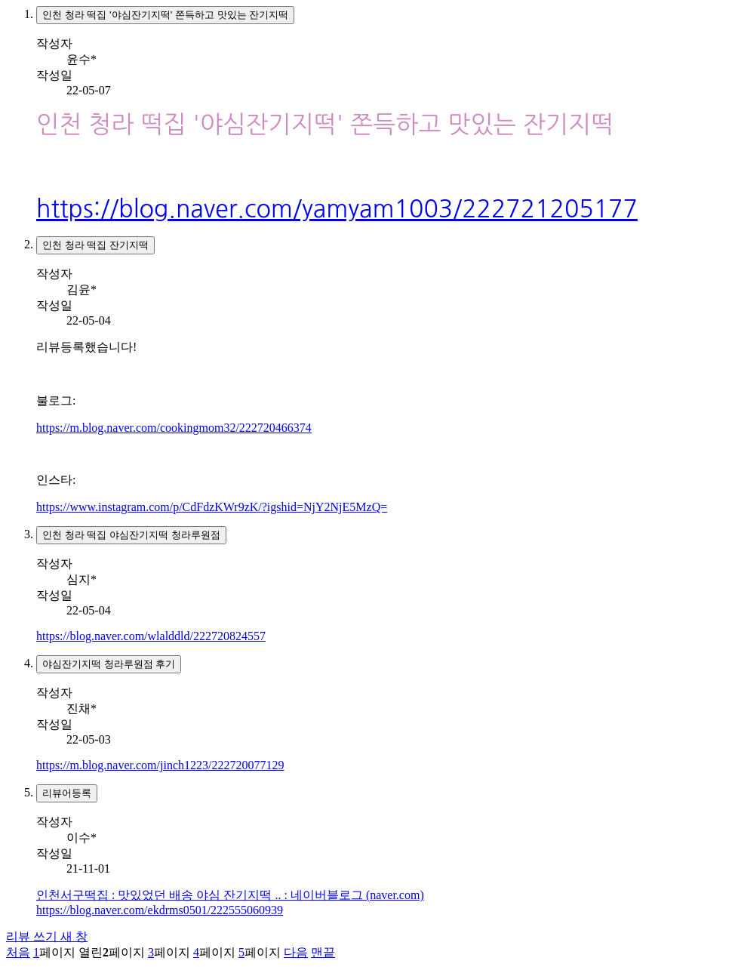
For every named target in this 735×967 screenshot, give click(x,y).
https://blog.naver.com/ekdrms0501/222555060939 (159, 910)
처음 (18, 952)
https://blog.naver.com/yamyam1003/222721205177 (337, 209)
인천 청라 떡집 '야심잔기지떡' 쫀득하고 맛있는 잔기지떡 (165, 14)
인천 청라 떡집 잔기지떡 (95, 245)
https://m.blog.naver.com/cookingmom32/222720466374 (174, 427)
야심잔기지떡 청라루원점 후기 (108, 664)
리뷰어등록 (66, 793)
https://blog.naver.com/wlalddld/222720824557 (151, 636)
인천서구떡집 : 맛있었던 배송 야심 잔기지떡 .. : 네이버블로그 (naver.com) (230, 894)
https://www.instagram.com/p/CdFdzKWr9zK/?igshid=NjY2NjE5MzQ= (211, 506)
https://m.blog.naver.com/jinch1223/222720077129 (160, 765)
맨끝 (323, 952)
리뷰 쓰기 (47, 936)
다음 (296, 952)
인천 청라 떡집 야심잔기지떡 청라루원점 (131, 534)
